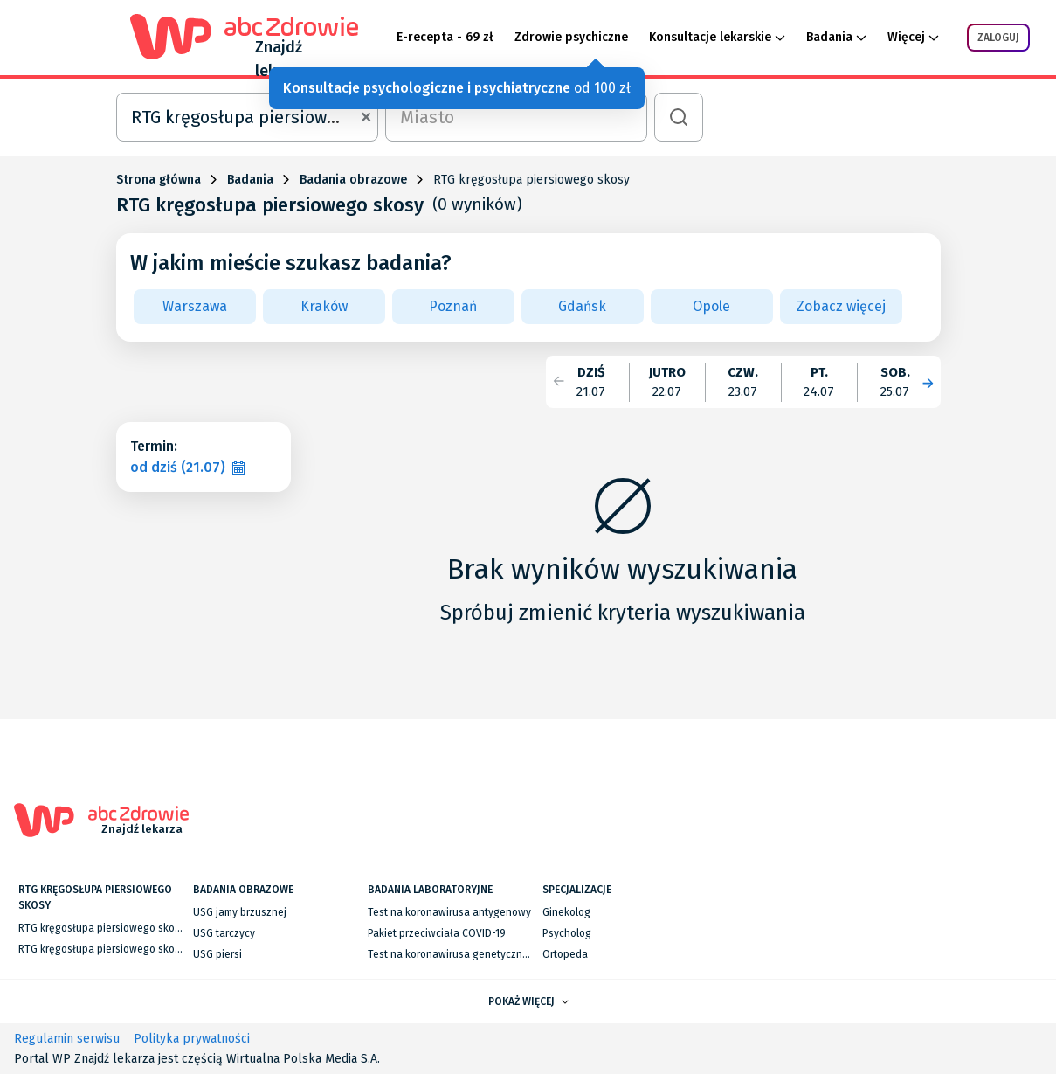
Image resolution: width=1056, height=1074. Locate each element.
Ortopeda (565, 954)
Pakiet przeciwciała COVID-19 (437, 933)
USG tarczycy (224, 933)
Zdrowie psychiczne (571, 37)
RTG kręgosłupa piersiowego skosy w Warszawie (134, 928)
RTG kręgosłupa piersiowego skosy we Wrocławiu (136, 949)
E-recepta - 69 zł (445, 37)
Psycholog (566, 933)
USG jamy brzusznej (239, 912)
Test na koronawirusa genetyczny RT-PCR (466, 954)
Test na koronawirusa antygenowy (449, 912)
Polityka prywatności (192, 1038)
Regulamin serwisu (67, 1038)
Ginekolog (566, 912)
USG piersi (217, 954)
